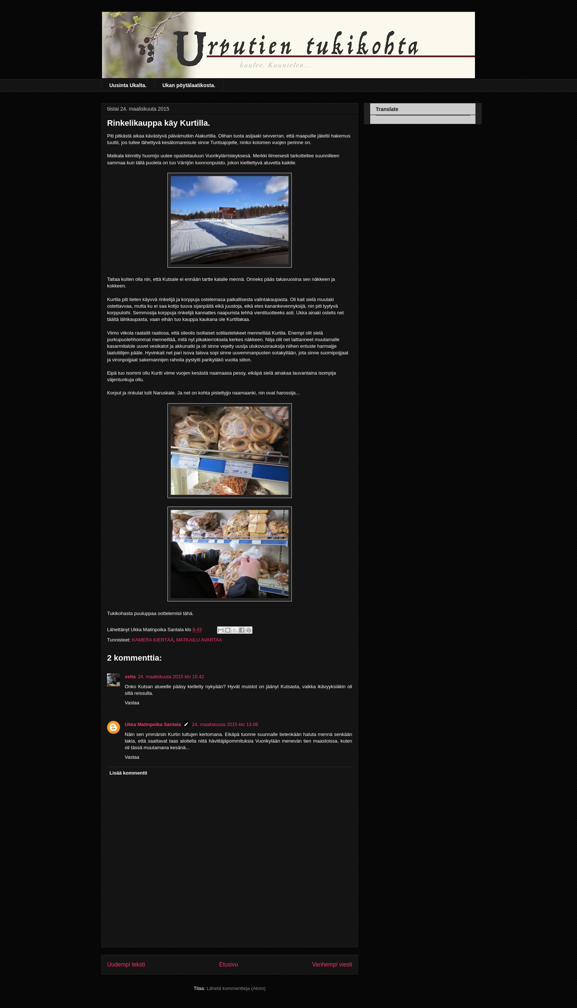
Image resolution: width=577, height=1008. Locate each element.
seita (130, 676)
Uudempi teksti (126, 964)
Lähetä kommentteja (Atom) (235, 988)
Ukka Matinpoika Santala (153, 724)
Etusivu (228, 964)
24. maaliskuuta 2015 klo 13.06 (225, 724)
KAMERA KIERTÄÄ (152, 640)
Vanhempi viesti (332, 964)
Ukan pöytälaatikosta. (188, 85)
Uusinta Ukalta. (127, 85)
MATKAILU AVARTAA (199, 640)
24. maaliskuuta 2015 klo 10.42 (171, 676)
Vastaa (132, 702)
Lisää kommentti (129, 773)
